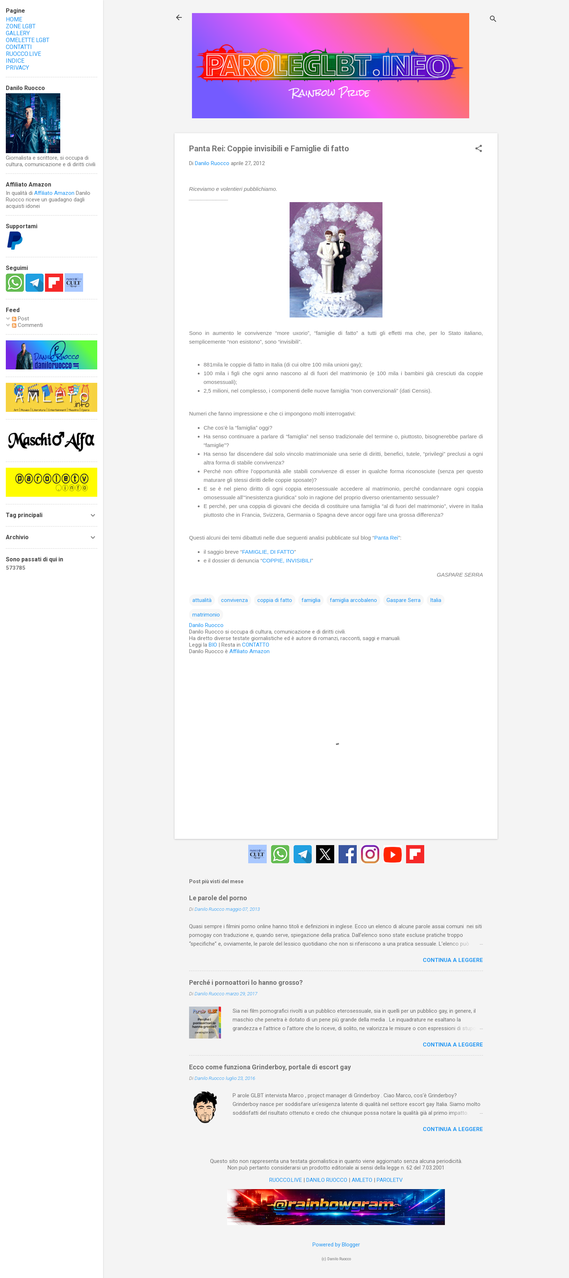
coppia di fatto (274, 600)
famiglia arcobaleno (353, 600)
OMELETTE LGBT (27, 40)
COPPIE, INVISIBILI (286, 560)
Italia (435, 600)
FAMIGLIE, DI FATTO (268, 552)
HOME (14, 19)
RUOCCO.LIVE (285, 1180)
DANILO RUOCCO (326, 1180)
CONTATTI (19, 47)
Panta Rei (386, 537)
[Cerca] (493, 20)
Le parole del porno (218, 898)
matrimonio (206, 614)
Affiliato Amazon (249, 651)
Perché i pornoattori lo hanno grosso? (246, 982)
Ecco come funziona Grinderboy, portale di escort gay (270, 1067)
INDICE (15, 60)
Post (20, 318)
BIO (213, 645)
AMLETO (362, 1180)
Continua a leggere (453, 960)
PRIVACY (17, 67)
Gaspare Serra (403, 600)
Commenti (27, 325)
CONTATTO (255, 645)
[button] (478, 149)
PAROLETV (390, 1180)
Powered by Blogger (336, 1244)
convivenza (234, 600)
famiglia (311, 600)
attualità (202, 600)
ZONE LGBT (21, 26)
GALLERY (18, 33)
